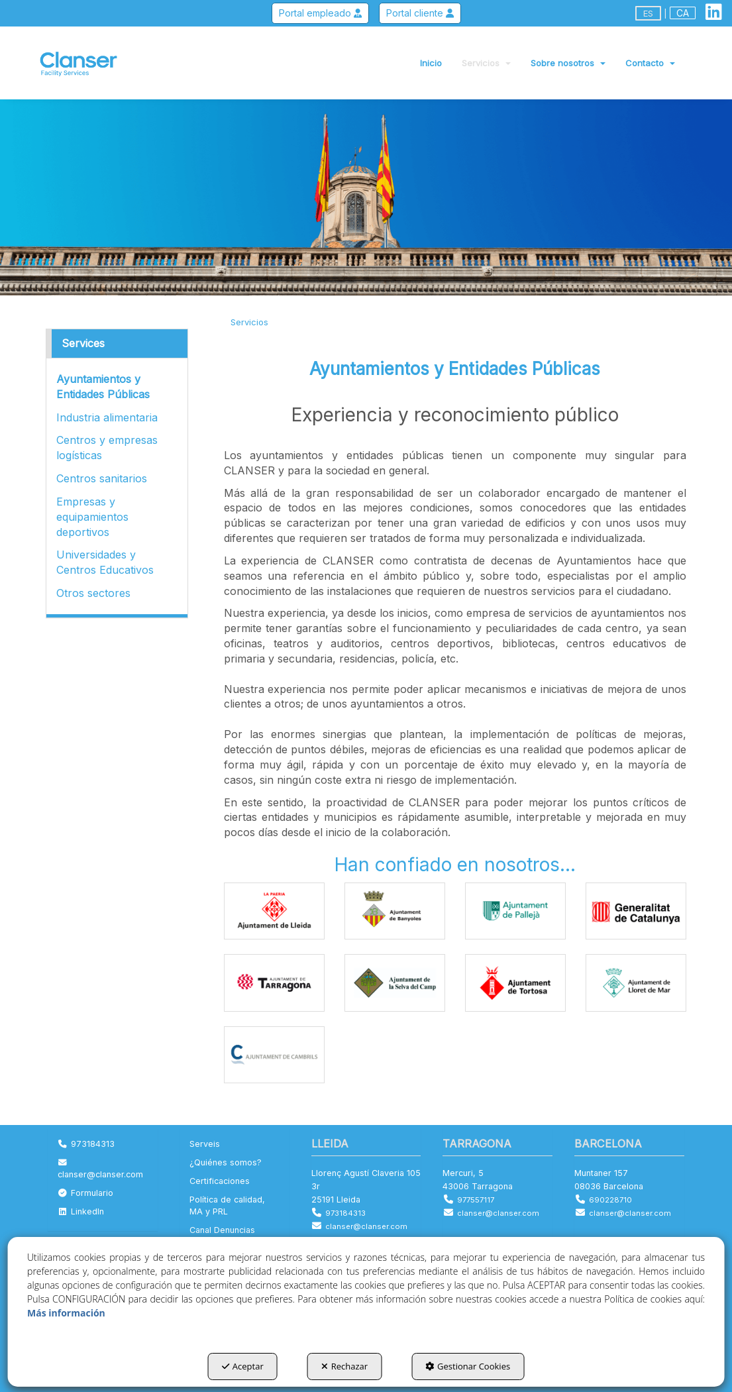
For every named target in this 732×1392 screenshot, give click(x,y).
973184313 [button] (86, 1144)
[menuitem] (683, 13)
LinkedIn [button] (81, 1211)
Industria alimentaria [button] (107, 417)
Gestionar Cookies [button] (467, 1366)
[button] (714, 15)
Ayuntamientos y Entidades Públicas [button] (103, 386)
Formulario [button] (85, 1193)
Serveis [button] (204, 1144)
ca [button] (682, 13)
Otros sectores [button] (93, 593)
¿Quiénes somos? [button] (225, 1162)
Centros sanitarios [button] (101, 478)
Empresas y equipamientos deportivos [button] (92, 517)
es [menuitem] (648, 13)
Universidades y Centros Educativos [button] (105, 562)
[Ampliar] (274, 911)
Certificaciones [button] (219, 1181)
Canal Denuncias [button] (222, 1230)
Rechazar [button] (344, 1366)
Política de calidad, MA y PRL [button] (227, 1205)
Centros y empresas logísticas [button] (107, 447)
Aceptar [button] (243, 1366)
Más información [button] (66, 1313)
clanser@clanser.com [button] (100, 1169)
